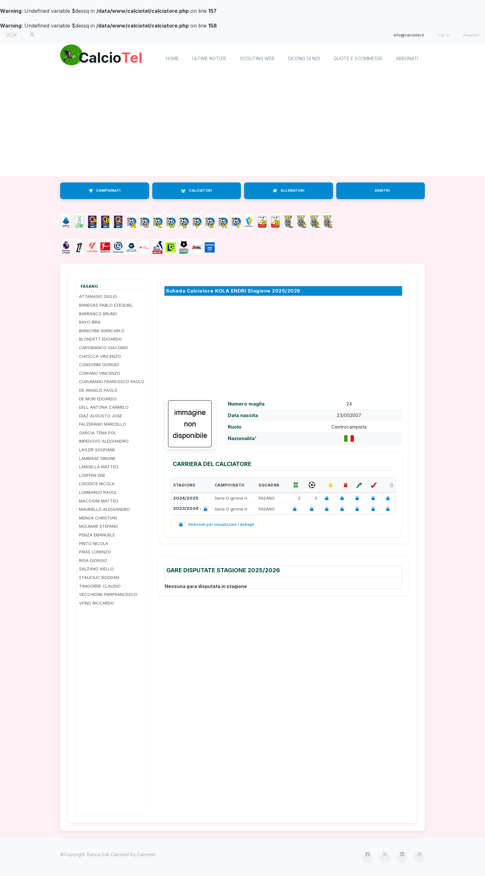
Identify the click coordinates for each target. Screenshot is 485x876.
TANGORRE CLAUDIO (100, 586)
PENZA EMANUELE (97, 534)
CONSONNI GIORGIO (99, 364)
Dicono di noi (304, 58)
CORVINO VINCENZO (99, 373)
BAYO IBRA (89, 322)
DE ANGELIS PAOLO (98, 390)
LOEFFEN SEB (92, 475)
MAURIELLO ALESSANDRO (104, 509)
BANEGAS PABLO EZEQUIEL (106, 305)
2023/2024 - (191, 509)
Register (471, 35)
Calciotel (146, 854)
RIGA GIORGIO (93, 560)
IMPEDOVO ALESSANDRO (104, 441)
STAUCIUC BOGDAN (99, 577)
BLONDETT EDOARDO (100, 339)
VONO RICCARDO (96, 603)
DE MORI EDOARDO (98, 398)
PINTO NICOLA (93, 543)
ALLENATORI (288, 190)
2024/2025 (185, 498)
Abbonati (407, 58)
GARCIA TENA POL (97, 432)
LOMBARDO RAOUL (98, 492)
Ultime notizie (209, 58)
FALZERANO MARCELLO (102, 424)
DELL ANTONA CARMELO (104, 407)
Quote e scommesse (358, 58)
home (172, 58)
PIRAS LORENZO (95, 551)
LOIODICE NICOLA (97, 483)
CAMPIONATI (104, 190)
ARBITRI (382, 190)
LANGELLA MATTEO (98, 466)
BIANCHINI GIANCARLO (101, 330)
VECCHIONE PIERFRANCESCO (108, 594)
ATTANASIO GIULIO (98, 296)
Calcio (114, 57)
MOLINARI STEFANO (98, 526)
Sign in (443, 35)
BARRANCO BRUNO (98, 313)
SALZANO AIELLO (96, 568)
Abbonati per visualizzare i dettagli (215, 524)
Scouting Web (257, 58)
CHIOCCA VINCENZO (100, 356)
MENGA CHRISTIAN (98, 517)
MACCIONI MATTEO (98, 500)
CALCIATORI (196, 190)
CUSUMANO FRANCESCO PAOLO (111, 381)
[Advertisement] (242, 125)
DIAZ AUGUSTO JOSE (100, 415)
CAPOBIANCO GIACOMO (103, 347)
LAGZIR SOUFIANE (97, 449)
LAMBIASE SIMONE (97, 458)
